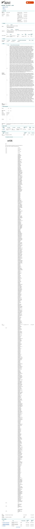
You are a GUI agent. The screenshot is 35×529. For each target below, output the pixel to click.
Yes (8, 108)
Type (13, 520)
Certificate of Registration (6, 522)
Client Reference (3, 12)
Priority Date (14, 40)
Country (9, 40)
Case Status (30, 127)
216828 (4, 129)
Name (11, 24)
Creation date (25, 133)
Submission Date (19, 12)
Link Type (14, 127)
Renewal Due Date (20, 21)
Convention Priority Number (22, 40)
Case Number (4, 127)
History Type (4, 133)
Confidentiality (23, 520)
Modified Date (32, 520)
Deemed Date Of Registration (19, 20)
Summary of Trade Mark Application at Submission (6, 524)
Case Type (8, 127)
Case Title (18, 127)
